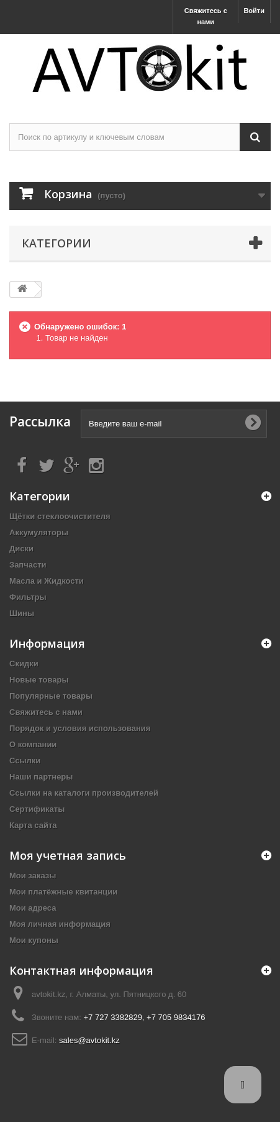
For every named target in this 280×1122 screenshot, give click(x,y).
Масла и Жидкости (46, 581)
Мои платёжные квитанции (63, 891)
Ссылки (24, 760)
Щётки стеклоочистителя (60, 516)
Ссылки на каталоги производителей (83, 793)
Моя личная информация (60, 924)
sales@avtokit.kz (89, 1040)
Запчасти (28, 564)
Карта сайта (33, 825)
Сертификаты (37, 809)
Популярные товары (51, 696)
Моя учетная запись (67, 855)
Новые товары (39, 679)
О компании (32, 744)
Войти (253, 10)
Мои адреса (32, 908)
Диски (21, 548)
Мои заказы (32, 875)
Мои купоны (33, 940)
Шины (21, 613)
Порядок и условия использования (79, 728)
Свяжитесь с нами (205, 16)
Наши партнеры (41, 776)
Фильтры (28, 597)
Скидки (23, 663)
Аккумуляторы (38, 532)
